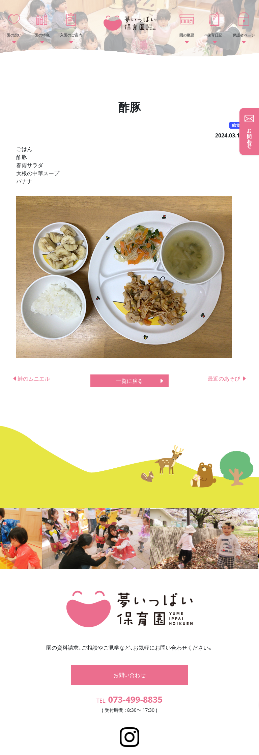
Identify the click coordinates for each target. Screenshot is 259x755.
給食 (236, 125)
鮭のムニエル (31, 378)
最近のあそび (227, 378)
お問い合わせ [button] (129, 655)
